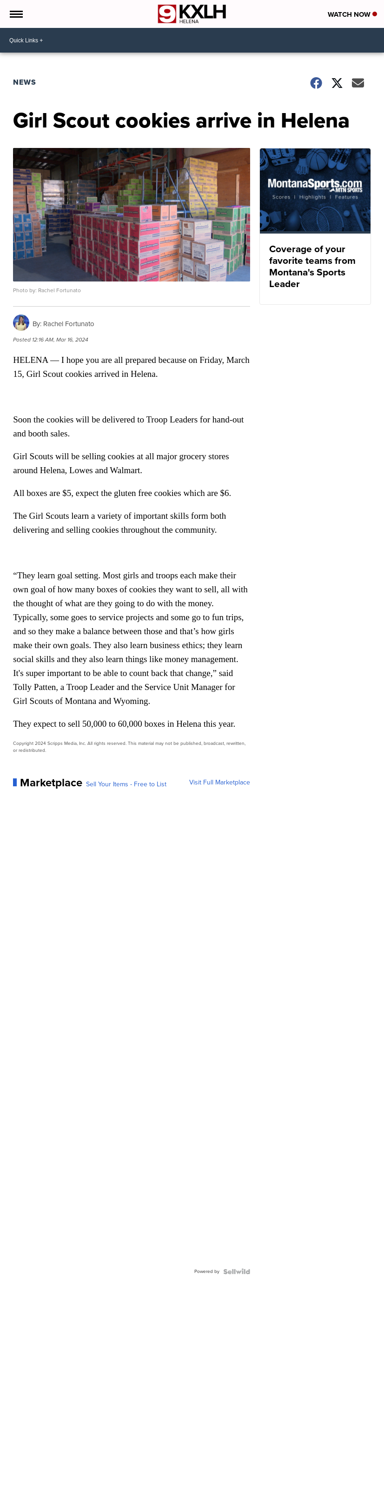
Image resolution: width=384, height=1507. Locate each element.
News (24, 82)
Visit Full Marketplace (219, 782)
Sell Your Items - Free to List (126, 784)
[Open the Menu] (15, 14)
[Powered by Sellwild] (236, 1271)
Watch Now (352, 14)
